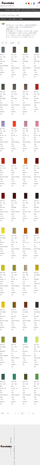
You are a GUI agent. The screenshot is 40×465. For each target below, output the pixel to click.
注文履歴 (12, 10)
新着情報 (7, 10)
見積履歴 (17, 10)
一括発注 (22, 10)
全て (1, 15)
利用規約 (10, 440)
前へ (8, 413)
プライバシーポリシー (14, 435)
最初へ (3, 413)
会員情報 (32, 10)
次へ (33, 413)
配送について (10, 450)
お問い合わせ (37, 10)
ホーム (2, 10)
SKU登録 (27, 10)
